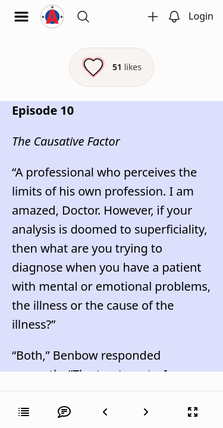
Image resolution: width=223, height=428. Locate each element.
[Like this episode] (111, 67)
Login (201, 16)
